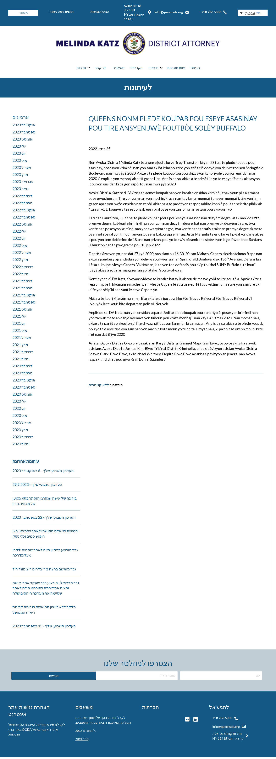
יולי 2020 (19, 403)
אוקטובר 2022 (23, 212)
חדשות (81, 69)
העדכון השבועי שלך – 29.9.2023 (37, 486)
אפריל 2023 (21, 169)
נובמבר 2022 (22, 204)
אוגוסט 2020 (22, 396)
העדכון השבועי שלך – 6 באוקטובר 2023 (43, 472)
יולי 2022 (19, 233)
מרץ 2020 (20, 431)
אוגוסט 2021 (22, 311)
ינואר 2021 (20, 360)
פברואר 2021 (22, 353)
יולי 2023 (19, 148)
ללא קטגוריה (99, 386)
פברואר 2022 (22, 268)
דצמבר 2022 (22, 197)
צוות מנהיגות (176, 69)
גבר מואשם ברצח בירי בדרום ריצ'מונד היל (44, 571)
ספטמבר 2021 (23, 304)
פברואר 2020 (22, 438)
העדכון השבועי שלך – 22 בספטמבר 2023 (44, 519)
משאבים (119, 69)
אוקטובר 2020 (23, 382)
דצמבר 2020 (22, 367)
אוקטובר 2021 (23, 297)
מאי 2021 (19, 332)
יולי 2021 (19, 318)
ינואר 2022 (20, 275)
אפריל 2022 (21, 254)
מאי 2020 (19, 417)
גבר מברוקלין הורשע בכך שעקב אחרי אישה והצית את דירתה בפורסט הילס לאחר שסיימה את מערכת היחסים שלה (45, 589)
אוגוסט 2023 (22, 141)
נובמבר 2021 (22, 290)
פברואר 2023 (22, 183)
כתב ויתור (81, 741)
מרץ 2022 (20, 261)
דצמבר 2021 (22, 282)
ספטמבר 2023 (23, 134)
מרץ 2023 (20, 176)
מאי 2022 (19, 247)
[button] (253, 13)
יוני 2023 (19, 155)
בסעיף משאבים (86, 724)
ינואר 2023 (20, 190)
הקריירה (136, 69)
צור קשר (101, 69)
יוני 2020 (19, 410)
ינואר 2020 (20, 445)
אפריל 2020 (21, 424)
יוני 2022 (19, 240)
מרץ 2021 (20, 346)
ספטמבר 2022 (23, 219)
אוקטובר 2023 (23, 127)
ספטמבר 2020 (23, 389)
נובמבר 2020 (22, 375)
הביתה (195, 69)
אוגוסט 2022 (22, 226)
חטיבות (153, 69)
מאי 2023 (19, 162)
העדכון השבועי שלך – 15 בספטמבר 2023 (44, 628)
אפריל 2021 (21, 339)
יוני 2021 (19, 325)
